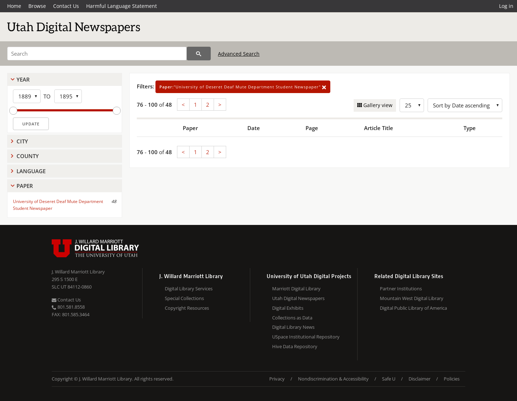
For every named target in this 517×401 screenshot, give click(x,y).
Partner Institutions (401, 288)
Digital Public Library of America (413, 308)
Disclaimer (419, 378)
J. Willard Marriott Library (78, 271)
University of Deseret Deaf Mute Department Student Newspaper (58, 204)
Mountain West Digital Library (411, 298)
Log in (506, 6)
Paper (25, 185)
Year (23, 79)
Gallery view (377, 105)
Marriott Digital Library (296, 288)
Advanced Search (239, 53)
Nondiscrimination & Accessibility (333, 378)
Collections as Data (292, 317)
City (22, 141)
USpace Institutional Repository (306, 336)
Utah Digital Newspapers (298, 298)
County (28, 156)
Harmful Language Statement (121, 6)
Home (14, 6)
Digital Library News (293, 327)
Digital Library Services (189, 288)
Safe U (388, 378)
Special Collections (184, 298)
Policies (452, 378)
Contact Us (66, 6)
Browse (37, 6)
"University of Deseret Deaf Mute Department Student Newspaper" (242, 86)
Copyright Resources (187, 308)
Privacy (277, 378)
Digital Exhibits (287, 308)
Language (31, 171)
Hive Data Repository (294, 346)
